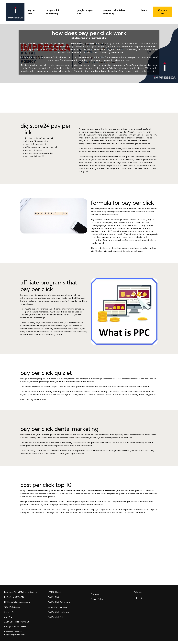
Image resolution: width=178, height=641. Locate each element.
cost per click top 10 (34, 156)
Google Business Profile (15, 626)
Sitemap (95, 594)
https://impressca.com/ (14, 634)
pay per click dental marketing (39, 153)
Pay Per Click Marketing (58, 612)
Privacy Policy (97, 599)
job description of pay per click (39, 138)
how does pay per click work (33, 399)
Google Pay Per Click (57, 607)
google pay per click (85, 12)
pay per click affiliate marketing (114, 12)
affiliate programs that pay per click (41, 147)
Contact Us (162, 12)
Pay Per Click (53, 597)
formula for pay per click (36, 144)
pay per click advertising (52, 12)
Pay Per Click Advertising (59, 602)
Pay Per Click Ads (55, 617)
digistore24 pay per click (36, 141)
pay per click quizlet (34, 150)
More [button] (144, 10)
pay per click (31, 12)
